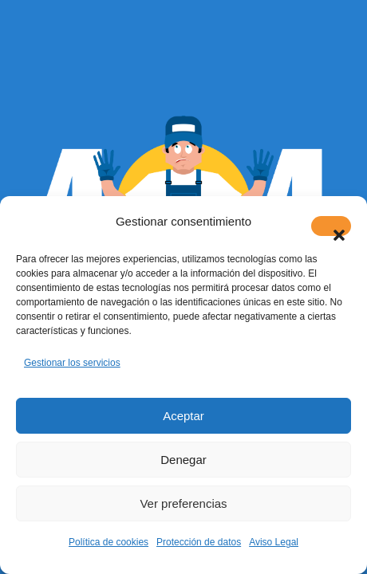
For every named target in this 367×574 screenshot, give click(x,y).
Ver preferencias (183, 503)
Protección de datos (198, 542)
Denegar (183, 459)
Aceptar (183, 416)
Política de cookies (108, 542)
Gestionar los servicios (72, 362)
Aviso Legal (273, 542)
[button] (331, 226)
